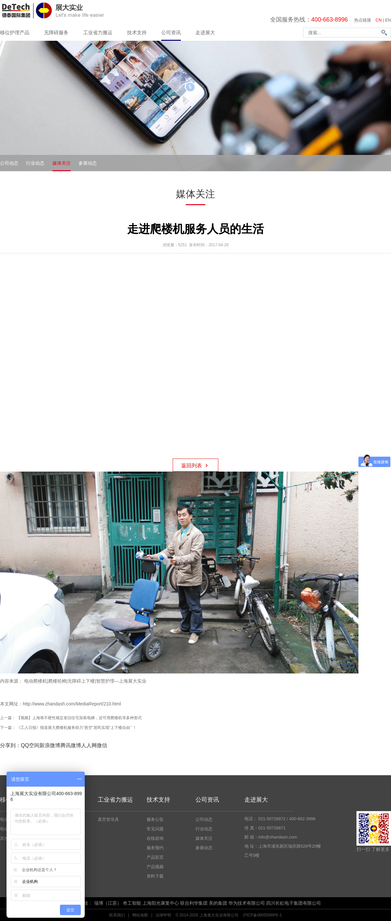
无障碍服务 (56, 32)
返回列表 (195, 464)
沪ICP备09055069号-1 (262, 915)
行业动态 (35, 163)
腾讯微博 (70, 745)
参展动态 (88, 163)
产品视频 (155, 866)
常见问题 (155, 828)
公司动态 (9, 163)
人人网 (89, 745)
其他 (4, 838)
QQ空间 (30, 745)
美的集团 (218, 903)
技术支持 (137, 32)
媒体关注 (61, 163)
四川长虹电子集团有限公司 (293, 903)
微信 (102, 745)
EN (388, 20)
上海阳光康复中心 (160, 903)
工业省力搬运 (97, 32)
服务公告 (155, 819)
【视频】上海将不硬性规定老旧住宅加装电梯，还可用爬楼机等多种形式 (79, 718)
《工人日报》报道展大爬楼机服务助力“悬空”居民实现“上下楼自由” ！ (76, 727)
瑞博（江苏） (108, 903)
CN (379, 20)
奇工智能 (132, 903)
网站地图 (140, 915)
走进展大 (205, 32)
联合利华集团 (194, 903)
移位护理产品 (14, 32)
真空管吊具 (108, 819)
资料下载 (155, 876)
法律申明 (163, 915)
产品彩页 (155, 857)
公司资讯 (171, 32)
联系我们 (117, 915)
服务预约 (155, 847)
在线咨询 (155, 838)
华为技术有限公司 (246, 903)
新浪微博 (49, 745)
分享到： (10, 745)
